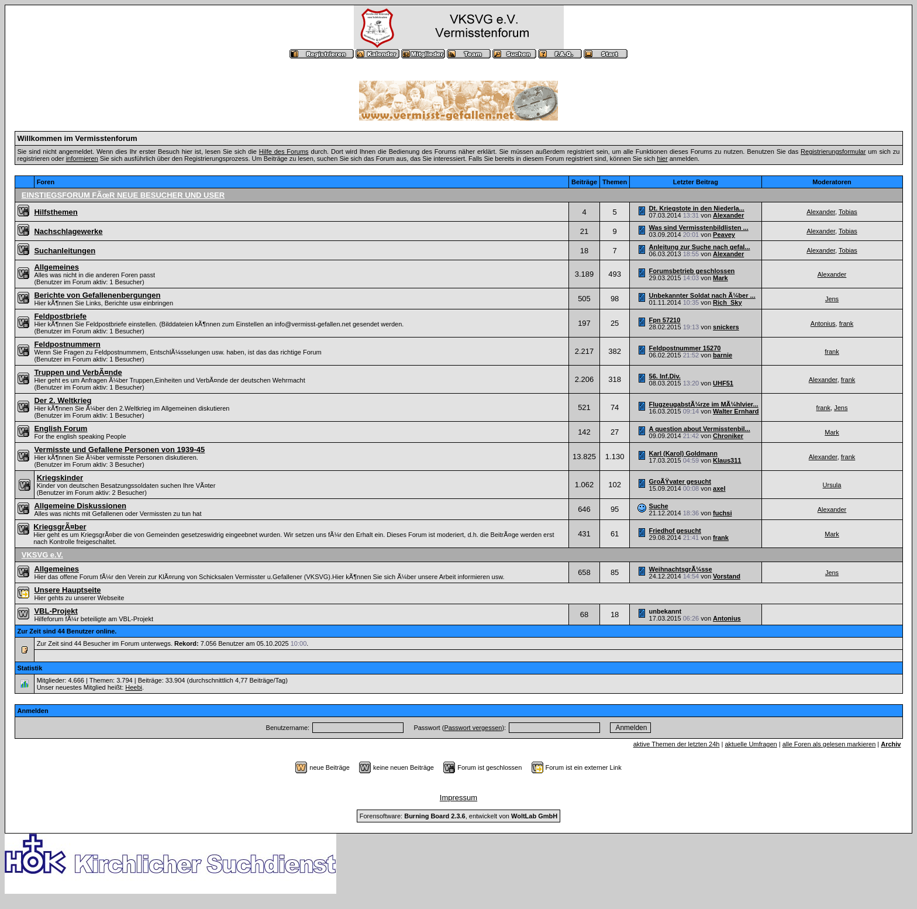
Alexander (728, 215)
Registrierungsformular (833, 151)
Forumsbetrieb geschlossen (692, 270)
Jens (832, 298)
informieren (82, 158)
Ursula (832, 484)
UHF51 (723, 383)
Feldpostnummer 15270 (685, 348)
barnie (722, 355)
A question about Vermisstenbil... (699, 428)
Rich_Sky (727, 302)
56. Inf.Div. (665, 376)
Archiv (891, 744)
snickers (726, 326)
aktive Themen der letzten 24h (676, 744)
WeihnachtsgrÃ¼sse (680, 569)
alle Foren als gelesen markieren (829, 744)
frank (846, 323)
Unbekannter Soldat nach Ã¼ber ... (702, 295)
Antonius (823, 323)
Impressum (458, 797)
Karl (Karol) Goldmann (683, 453)
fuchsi (722, 513)
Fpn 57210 (665, 319)
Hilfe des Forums (284, 151)
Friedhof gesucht (675, 530)
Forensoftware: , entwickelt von (458, 816)
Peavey (724, 234)
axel (719, 488)
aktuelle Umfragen (751, 744)
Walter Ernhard (736, 411)
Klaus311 (727, 460)
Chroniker (728, 435)
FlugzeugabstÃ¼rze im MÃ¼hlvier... (704, 404)
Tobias (848, 211)
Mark (720, 277)
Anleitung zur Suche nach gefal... (699, 246)
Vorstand (726, 576)
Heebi (133, 687)
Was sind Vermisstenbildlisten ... (699, 227)
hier (662, 158)
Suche (658, 505)
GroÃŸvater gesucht (680, 481)
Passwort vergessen (473, 727)
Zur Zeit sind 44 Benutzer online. (67, 631)
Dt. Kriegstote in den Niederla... (696, 208)
